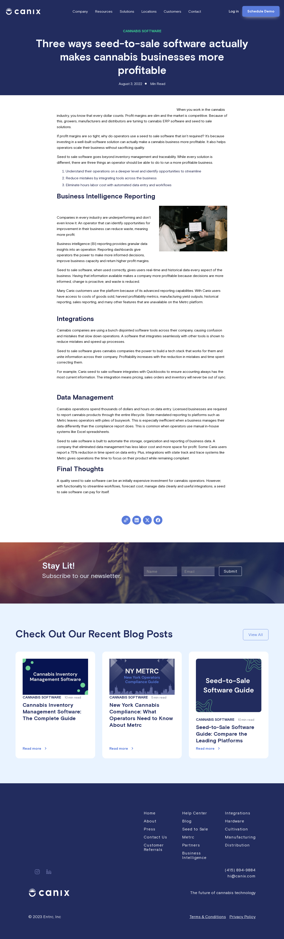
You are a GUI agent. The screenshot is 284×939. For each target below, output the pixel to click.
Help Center (194, 813)
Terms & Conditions (207, 916)
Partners (191, 845)
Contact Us (155, 837)
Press (149, 829)
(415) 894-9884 (240, 870)
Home (150, 813)
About (150, 821)
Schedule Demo (260, 11)
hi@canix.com (241, 876)
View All (255, 634)
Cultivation (236, 829)
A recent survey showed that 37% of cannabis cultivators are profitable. (117, 109)
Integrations (237, 813)
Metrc (188, 837)
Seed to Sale (195, 829)
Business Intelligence (194, 855)
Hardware (234, 821)
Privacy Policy (242, 916)
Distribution (237, 845)
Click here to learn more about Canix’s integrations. (96, 386)
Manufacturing (240, 837)
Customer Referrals (154, 847)
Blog (186, 821)
